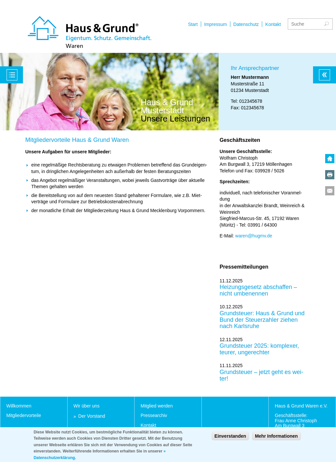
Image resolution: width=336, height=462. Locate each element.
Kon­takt (148, 425)
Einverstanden (230, 438)
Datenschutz (246, 24)
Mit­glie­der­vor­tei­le (23, 415)
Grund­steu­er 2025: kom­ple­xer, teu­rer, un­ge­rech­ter (259, 349)
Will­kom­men (18, 405)
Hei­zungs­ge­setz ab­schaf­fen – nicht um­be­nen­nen (258, 290)
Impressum (215, 24)
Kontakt (273, 24)
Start (193, 24)
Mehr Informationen (276, 438)
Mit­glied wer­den (156, 405)
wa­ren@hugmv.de (253, 235)
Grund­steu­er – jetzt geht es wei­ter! (261, 375)
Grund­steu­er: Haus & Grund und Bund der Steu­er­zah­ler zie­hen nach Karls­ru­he (262, 319)
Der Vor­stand (91, 416)
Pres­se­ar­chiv (153, 415)
